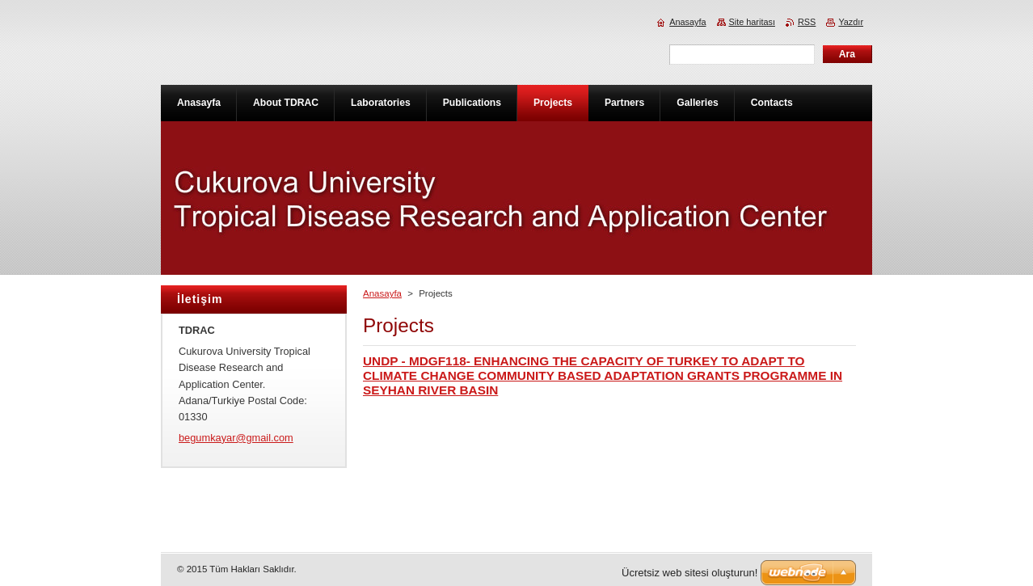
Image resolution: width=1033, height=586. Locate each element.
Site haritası (752, 22)
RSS (807, 22)
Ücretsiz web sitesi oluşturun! (689, 573)
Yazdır (850, 22)
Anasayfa (382, 293)
